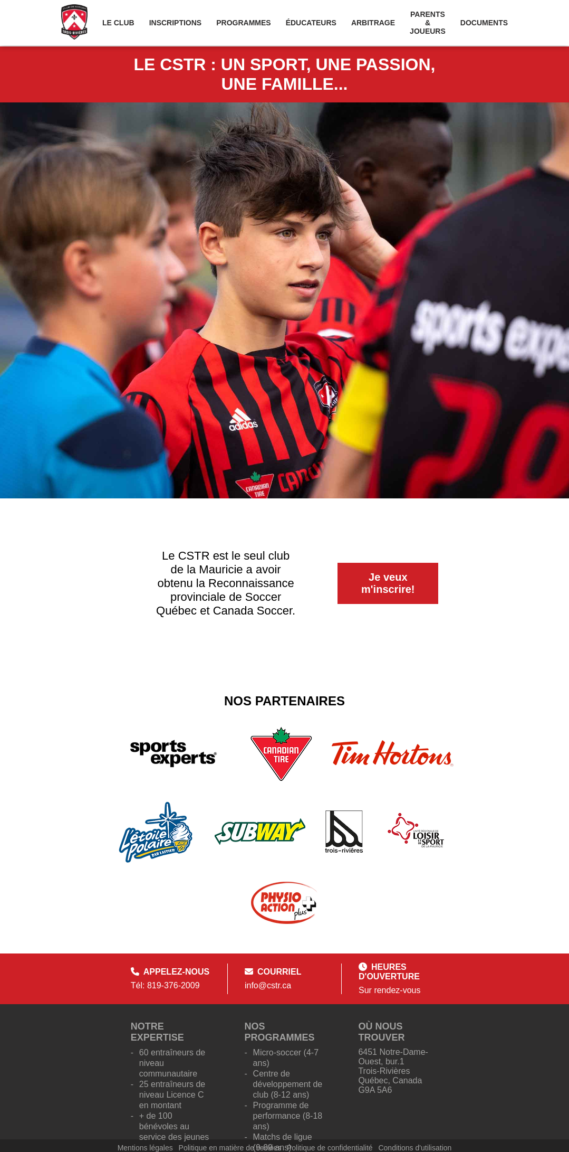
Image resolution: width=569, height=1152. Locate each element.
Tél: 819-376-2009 (165, 985)
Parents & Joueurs (428, 22)
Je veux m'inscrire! (387, 583)
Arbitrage (373, 22)
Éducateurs (311, 22)
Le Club (118, 22)
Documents (484, 22)
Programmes (243, 22)
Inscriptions (175, 22)
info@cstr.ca (268, 985)
